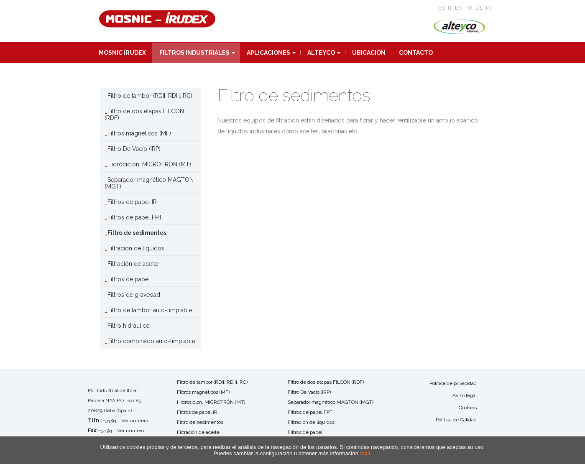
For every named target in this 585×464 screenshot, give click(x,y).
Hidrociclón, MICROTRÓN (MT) (149, 164)
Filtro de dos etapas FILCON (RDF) (144, 114)
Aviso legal (464, 395)
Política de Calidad (456, 420)
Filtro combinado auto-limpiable (151, 341)
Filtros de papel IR (132, 202)
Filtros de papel (128, 279)
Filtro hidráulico (128, 325)
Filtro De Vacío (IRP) (134, 148)
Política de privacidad (453, 383)
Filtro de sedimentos (136, 232)
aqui (365, 453)
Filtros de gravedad (133, 294)
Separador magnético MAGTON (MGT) (149, 183)
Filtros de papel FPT (134, 217)
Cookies (468, 407)
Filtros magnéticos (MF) (139, 133)
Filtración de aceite (132, 263)
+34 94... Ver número (125, 420)
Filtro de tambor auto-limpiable (149, 310)
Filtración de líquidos (135, 248)
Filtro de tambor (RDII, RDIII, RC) (149, 95)
